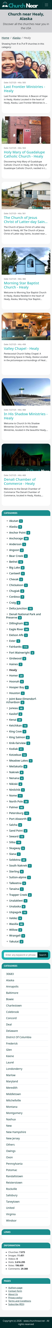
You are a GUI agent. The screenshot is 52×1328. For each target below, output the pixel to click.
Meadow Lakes (18, 760)
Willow (13, 930)
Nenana (14, 778)
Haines (13, 664)
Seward (13, 836)
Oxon (9, 1157)
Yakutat (14, 941)
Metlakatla (16, 766)
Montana (11, 1107)
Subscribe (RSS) (16, 1304)
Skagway (14, 848)
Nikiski (13, 784)
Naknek (14, 772)
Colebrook (12, 1012)
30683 (10, 974)
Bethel (13, 562)
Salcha (13, 825)
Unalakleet (16, 900)
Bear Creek (16, 556)
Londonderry (14, 1069)
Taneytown (13, 1201)
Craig (12, 602)
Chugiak (14, 591)
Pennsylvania (14, 1163)
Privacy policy (15, 1297)
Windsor (11, 1220)
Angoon (14, 550)
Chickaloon (16, 585)
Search (42, 954)
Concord (11, 1018)
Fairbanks (15, 646)
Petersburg (16, 813)
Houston (14, 693)
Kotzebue (15, 755)
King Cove (15, 731)
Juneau (13, 708)
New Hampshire (16, 1132)
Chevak (13, 579)
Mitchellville (13, 1100)
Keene (10, 1056)
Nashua (11, 1119)
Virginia (11, 1214)
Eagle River (16, 629)
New (9, 1125)
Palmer (13, 807)
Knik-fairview (17, 743)
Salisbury (11, 1195)
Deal (9, 1024)
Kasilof (13, 714)
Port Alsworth (18, 819)
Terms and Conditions (19, 1300)
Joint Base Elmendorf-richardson (21, 700)
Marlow (10, 1075)
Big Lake (14, 567)
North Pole (16, 801)
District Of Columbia (18, 1037)
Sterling (14, 871)
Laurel (10, 1062)
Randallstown (14, 1176)
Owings (11, 1151)
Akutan (13, 521)
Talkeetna (15, 883)
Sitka (12, 842)
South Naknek (18, 865)
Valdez (13, 918)
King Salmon (17, 737)
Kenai (12, 720)
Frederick (12, 1043)
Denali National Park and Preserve (23, 615)
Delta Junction (18, 608)
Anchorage (16, 538)
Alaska (16, 38)
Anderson (15, 544)
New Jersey (13, 1138)
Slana (12, 854)
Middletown (13, 1094)
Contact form (15, 1291)
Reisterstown (14, 1182)
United (10, 1208)
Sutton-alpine (17, 877)
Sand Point (16, 830)
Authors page (15, 1287)
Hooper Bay (16, 687)
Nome (13, 795)
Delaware (12, 1031)
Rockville (11, 1189)
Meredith (11, 1088)
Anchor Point (17, 532)
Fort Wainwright (19, 652)
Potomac (11, 1170)
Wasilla (13, 924)
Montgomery (14, 1113)
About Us (13, 1294)
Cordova (14, 596)
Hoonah (14, 681)
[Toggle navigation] (46, 5)
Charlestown (14, 1005)
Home (5, 38)
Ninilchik (14, 790)
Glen (9, 1050)
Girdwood (15, 658)
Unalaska (15, 906)
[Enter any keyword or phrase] (21, 955)
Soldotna (14, 860)
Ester (12, 641)
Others (10, 1144)
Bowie (10, 999)
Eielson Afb (16, 635)
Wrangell (15, 935)
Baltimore (12, 993)
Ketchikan (15, 725)
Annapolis (12, 986)
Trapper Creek (18, 895)
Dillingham (16, 623)
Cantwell (14, 573)
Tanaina (14, 889)
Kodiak (13, 749)
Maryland (12, 1081)
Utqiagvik (15, 912)
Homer (13, 675)
